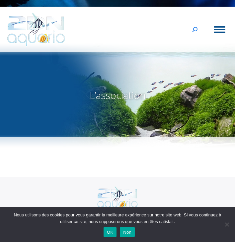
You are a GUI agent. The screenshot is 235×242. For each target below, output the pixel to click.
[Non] (226, 224)
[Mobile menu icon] (219, 29)
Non (127, 232)
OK (110, 232)
